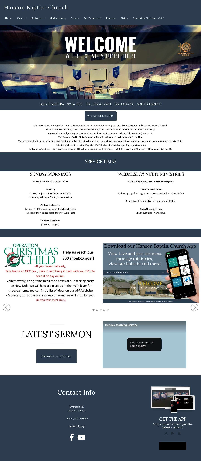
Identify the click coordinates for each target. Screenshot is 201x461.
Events (75, 18)
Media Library (58, 18)
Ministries (38, 18)
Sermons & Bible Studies (56, 356)
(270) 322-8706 (80, 418)
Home (8, 18)
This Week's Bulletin (100, 116)
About (21, 18)
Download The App (172, 446)
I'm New (111, 18)
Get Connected (92, 18)
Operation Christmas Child (148, 18)
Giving (124, 18)
